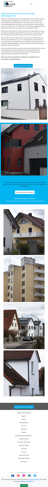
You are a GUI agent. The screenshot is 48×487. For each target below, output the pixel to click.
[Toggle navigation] (31, 3)
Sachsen (23, 452)
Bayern (24, 416)
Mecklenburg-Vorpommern (24, 435)
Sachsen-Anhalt (24, 455)
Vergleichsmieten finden (23, 66)
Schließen (24, 485)
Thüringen (24, 462)
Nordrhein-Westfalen (24, 442)
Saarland (24, 448)
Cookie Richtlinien (34, 479)
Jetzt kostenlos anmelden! (24, 407)
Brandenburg (24, 422)
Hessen (23, 432)
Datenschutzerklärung (27, 481)
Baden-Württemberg (24, 413)
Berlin (24, 419)
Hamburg (24, 429)
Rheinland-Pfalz (24, 445)
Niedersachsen (24, 439)
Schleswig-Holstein (24, 458)
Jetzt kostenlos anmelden (24, 192)
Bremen (23, 426)
